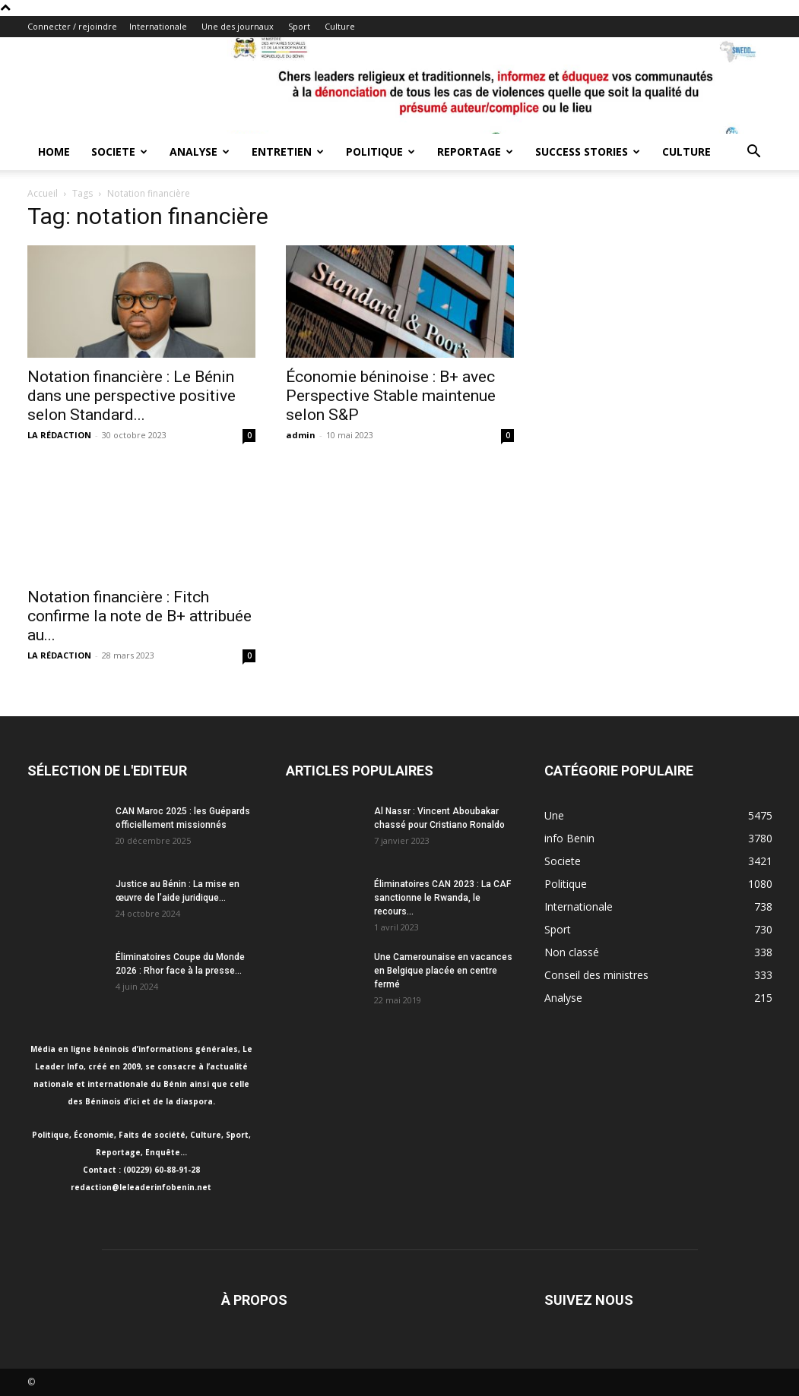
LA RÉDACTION (59, 435)
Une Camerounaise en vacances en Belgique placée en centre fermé (443, 971)
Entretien (288, 151)
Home (54, 151)
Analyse (200, 151)
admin (300, 435)
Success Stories (587, 151)
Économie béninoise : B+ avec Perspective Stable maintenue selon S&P (391, 396)
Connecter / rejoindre (72, 26)
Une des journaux (237, 26)
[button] (754, 153)
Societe (119, 151)
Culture (340, 26)
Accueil (42, 193)
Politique (380, 151)
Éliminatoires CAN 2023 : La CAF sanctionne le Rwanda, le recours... (442, 898)
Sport (299, 26)
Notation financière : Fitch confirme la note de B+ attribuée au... (139, 616)
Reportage (475, 151)
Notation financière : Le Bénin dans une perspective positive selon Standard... (131, 396)
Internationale (158, 26)
